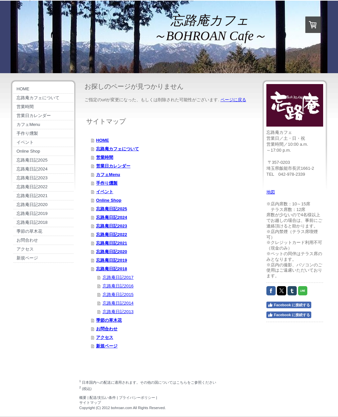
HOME (102, 140)
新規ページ (107, 345)
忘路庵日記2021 (111, 243)
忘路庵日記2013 (118, 311)
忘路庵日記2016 (118, 285)
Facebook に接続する (289, 305)
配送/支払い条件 (102, 398)
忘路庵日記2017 (118, 277)
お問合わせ (107, 328)
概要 (82, 398)
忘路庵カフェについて (117, 148)
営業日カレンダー (113, 166)
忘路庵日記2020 (111, 251)
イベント (104, 191)
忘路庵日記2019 (111, 260)
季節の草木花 (109, 320)
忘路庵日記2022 (111, 234)
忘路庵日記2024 (111, 217)
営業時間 (104, 157)
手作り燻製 (107, 183)
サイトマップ (90, 402)
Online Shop (108, 200)
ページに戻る (233, 99)
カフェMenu (108, 174)
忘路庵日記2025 (111, 208)
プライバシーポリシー (137, 398)
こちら (181, 382)
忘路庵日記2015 (118, 294)
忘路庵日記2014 (118, 303)
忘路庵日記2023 (111, 225)
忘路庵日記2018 (111, 268)
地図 (270, 192)
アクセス (104, 337)
